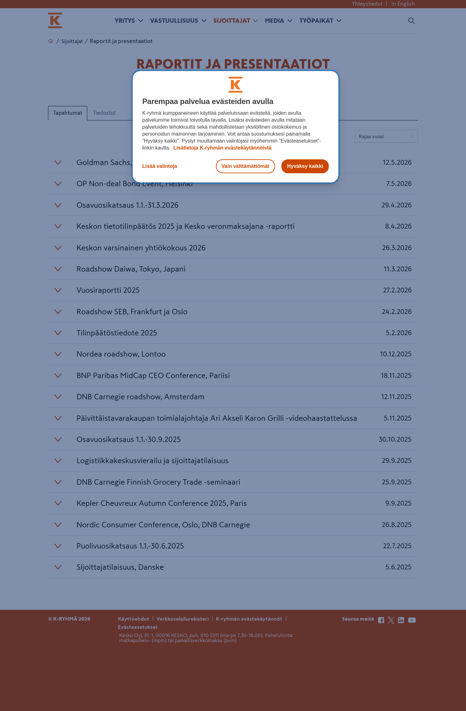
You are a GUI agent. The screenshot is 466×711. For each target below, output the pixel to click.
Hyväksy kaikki (305, 166)
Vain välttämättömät (245, 166)
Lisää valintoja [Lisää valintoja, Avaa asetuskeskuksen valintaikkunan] (159, 166)
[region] (235, 126)
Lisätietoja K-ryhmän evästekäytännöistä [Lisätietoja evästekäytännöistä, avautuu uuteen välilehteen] (222, 147)
